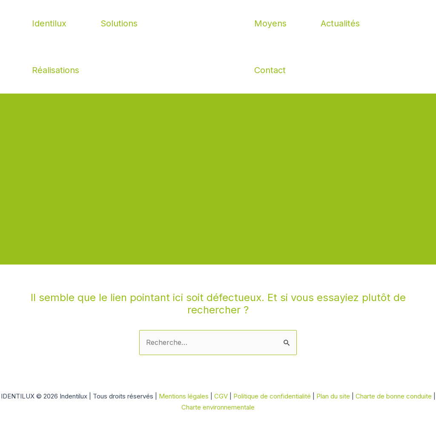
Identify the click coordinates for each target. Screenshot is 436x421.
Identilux (49, 23)
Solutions (119, 23)
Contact (270, 70)
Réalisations (55, 70)
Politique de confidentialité (273, 396)
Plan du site (334, 396)
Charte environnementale (218, 407)
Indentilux (218, 46)
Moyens (270, 23)
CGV (221, 396)
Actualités (340, 23)
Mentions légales (184, 396)
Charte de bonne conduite (394, 396)
